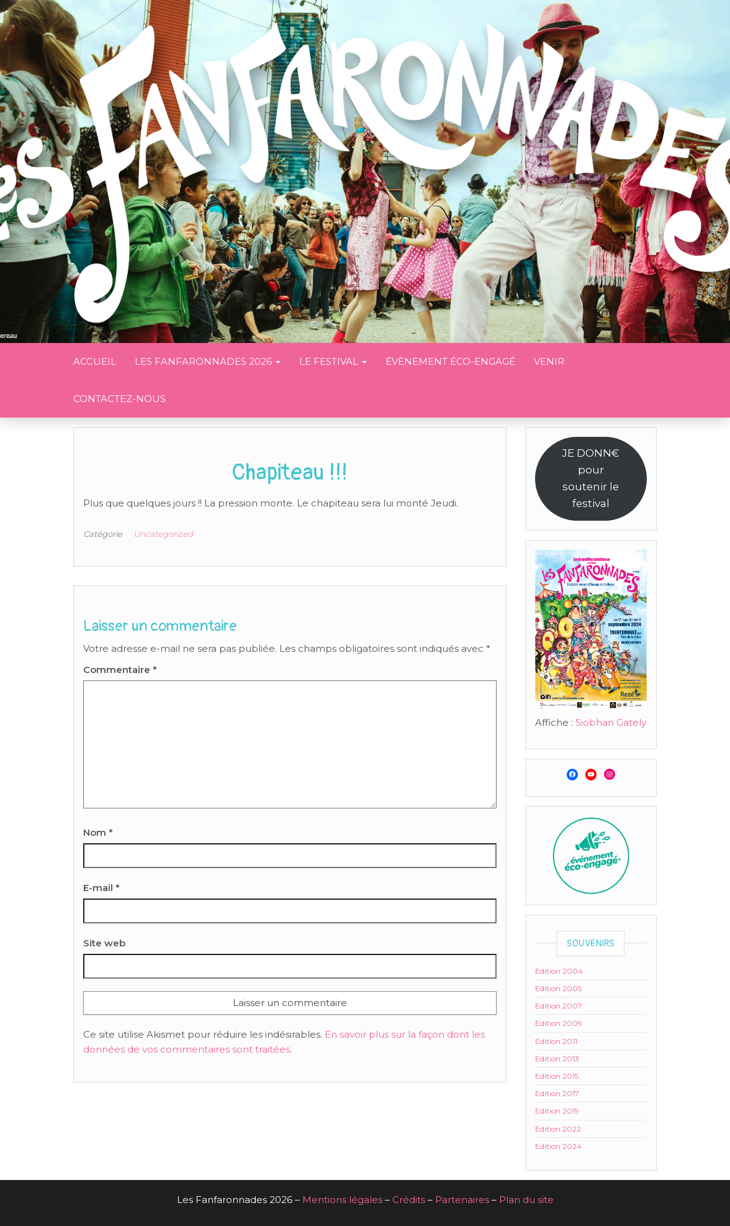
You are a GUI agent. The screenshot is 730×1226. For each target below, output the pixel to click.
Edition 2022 (558, 1128)
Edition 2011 (556, 1041)
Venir (549, 361)
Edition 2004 (559, 971)
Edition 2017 (557, 1093)
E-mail (101, 888)
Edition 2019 (557, 1110)
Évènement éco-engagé (450, 361)
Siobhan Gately (610, 722)
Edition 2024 (558, 1146)
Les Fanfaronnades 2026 (208, 361)
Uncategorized (163, 534)
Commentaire (120, 669)
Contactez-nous (119, 399)
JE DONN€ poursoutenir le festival (591, 478)
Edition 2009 (558, 1023)
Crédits (408, 1199)
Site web (104, 943)
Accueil (94, 361)
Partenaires (462, 1199)
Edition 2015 (557, 1076)
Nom (98, 832)
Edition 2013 (557, 1058)
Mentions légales (342, 1199)
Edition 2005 (558, 988)
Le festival (333, 361)
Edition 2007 (558, 1005)
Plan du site (526, 1199)
